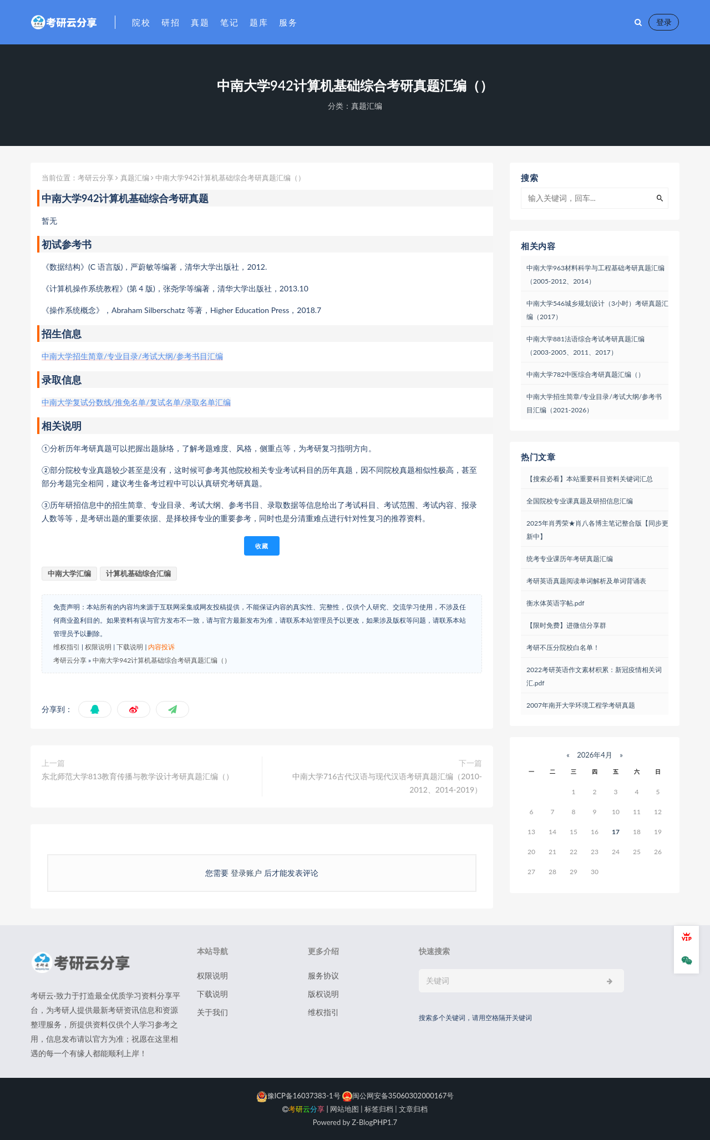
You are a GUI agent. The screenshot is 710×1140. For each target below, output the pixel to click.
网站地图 (344, 1108)
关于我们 (212, 1012)
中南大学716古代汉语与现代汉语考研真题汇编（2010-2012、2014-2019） (387, 782)
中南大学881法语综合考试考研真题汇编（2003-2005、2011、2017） (585, 345)
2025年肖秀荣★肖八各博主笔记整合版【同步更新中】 (597, 530)
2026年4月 (594, 754)
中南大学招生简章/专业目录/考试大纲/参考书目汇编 (132, 356)
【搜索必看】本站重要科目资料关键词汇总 (589, 479)
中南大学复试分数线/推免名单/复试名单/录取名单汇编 (136, 402)
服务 (288, 22)
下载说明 (129, 647)
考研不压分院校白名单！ (563, 647)
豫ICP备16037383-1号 (298, 1095)
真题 (200, 22)
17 (616, 832)
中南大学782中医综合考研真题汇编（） (585, 374)
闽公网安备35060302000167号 (397, 1095)
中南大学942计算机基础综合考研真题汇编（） (162, 660)
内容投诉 (161, 647)
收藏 (261, 545)
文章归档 (413, 1108)
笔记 (229, 22)
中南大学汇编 (69, 573)
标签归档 (378, 1108)
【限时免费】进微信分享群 (566, 625)
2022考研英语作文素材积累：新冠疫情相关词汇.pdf (594, 676)
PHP (380, 1122)
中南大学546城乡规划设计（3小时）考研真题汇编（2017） (597, 310)
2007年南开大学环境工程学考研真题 (580, 705)
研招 (170, 22)
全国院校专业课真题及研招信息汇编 (579, 501)
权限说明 (98, 647)
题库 (259, 22)
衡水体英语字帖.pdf (555, 603)
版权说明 (323, 993)
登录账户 (246, 872)
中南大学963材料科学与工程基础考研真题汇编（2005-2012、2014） (595, 274)
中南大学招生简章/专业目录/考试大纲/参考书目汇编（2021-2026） (594, 403)
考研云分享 (96, 177)
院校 (141, 22)
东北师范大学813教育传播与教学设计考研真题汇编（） (138, 776)
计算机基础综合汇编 (138, 573)
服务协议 (323, 975)
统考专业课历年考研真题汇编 (569, 558)
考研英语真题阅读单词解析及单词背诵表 (586, 581)
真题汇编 (366, 105)
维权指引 (66, 647)
